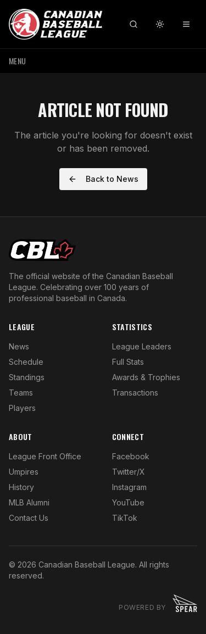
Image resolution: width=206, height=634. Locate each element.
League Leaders (141, 346)
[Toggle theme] (160, 24)
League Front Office (45, 456)
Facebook (130, 456)
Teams (21, 392)
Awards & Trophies (146, 377)
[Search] (133, 24)
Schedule (26, 361)
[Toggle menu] (186, 24)
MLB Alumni (29, 502)
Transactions (135, 392)
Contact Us (28, 517)
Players (22, 408)
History (21, 487)
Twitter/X (128, 471)
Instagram (129, 487)
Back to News (103, 178)
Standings (26, 377)
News (19, 346)
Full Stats (128, 361)
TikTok (124, 517)
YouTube (128, 502)
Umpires (23, 471)
